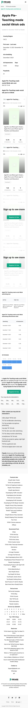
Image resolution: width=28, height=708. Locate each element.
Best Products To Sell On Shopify (14, 582)
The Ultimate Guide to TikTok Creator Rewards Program (14, 640)
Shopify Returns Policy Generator (14, 515)
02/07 (8, 619)
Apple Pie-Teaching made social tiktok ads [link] (11, 9)
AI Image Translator (14, 552)
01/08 (14, 624)
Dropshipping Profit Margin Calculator (14, 503)
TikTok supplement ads (9, 444)
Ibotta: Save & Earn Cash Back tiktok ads (8, 404)
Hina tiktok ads (14, 400)
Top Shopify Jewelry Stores (14, 576)
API (14, 673)
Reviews (14, 549)
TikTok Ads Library (14, 539)
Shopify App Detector (14, 490)
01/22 (19, 619)
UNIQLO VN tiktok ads (19, 404)
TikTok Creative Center (14, 542)
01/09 (8, 624)
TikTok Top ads (14, 596)
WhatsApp (14, 671)
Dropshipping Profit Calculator (14, 500)
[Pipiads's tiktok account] (16, 697)
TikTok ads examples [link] (11, 6)
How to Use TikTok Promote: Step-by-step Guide (14, 645)
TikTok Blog (14, 594)
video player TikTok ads (9, 418)
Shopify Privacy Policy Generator (14, 505)
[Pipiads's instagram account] (19, 697)
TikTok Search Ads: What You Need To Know (14, 632)
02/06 (14, 619)
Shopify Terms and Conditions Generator (14, 511)
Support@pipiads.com (14, 668)
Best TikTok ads (14, 599)
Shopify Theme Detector (14, 487)
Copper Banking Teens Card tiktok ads (24, 404)
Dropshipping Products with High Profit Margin (14, 565)
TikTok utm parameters (14, 482)
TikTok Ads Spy (14, 534)
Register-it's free (14, 217)
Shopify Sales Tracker (14, 480)
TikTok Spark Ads (14, 537)
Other (23, 614)
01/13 (14, 622)
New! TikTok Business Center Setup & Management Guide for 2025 (14, 636)
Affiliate (14, 525)
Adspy (14, 532)
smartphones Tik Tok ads (9, 436)
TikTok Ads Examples (14, 591)
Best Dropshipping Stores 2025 (14, 557)
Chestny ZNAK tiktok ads (8, 400)
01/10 (19, 622)
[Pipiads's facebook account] (9, 697)
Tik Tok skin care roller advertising (12, 431)
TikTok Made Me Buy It (14, 569)
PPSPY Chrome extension (14, 522)
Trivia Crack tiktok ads (3, 400)
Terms (12, 702)
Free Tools (14, 520)
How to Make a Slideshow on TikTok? (14, 657)
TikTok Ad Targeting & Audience (14, 485)
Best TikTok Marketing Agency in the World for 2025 (14, 649)
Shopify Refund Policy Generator (14, 508)
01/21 (8, 622)
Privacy (7, 702)
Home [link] (2, 6)
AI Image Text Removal (14, 554)
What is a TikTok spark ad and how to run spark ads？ (14, 653)
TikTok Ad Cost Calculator (14, 498)
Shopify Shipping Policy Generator (14, 517)
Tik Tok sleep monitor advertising (12, 433)
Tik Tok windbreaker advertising (11, 420)
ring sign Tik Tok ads (8, 428)
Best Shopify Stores (14, 571)
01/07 (19, 624)
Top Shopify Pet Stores (14, 574)
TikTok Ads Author (14, 601)
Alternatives (14, 547)
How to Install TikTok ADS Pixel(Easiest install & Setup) (14, 660)
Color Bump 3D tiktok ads (19, 400)
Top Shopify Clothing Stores (14, 579)
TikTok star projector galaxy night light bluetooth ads (13, 440)
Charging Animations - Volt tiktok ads (3, 404)
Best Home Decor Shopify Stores (14, 584)
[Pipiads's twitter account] (12, 697)
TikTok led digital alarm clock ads (12, 446)
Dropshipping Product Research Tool (14, 560)
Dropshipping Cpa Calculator (14, 495)
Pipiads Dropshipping (14, 562)
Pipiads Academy (14, 604)
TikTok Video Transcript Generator (14, 544)
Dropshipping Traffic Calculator (14, 492)
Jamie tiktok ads (14, 404)
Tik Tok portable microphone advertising (10, 424)
